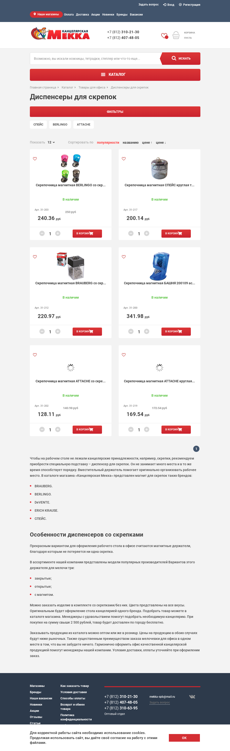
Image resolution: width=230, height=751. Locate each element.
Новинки (108, 14)
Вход (168, 4)
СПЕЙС (38, 124)
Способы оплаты (72, 698)
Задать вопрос (149, 4)
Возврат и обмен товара (72, 707)
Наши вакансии (41, 698)
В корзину (83, 233)
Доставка (82, 14)
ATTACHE (83, 124)
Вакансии (136, 14)
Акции (95, 14)
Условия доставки (73, 692)
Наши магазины (48, 14)
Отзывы (36, 717)
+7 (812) (123, 32)
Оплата (69, 14)
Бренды (122, 14)
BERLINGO (60, 124)
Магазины (37, 686)
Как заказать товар (74, 686)
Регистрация (189, 4)
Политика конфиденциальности (75, 717)
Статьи (35, 723)
